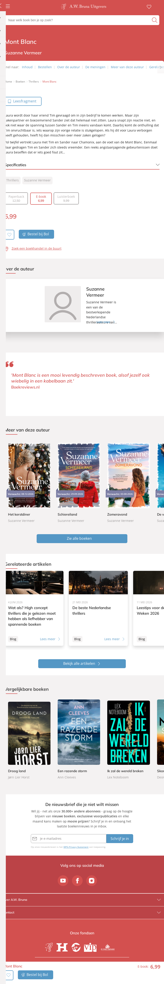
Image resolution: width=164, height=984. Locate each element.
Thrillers (12, 180)
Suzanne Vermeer (37, 180)
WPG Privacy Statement (75, 847)
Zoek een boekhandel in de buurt (36, 248)
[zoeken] (155, 20)
